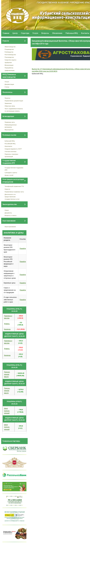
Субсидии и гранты (11, 172)
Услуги (35, 33)
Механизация (9, 65)
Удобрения (8, 62)
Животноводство (10, 46)
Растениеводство (10, 54)
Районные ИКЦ (72, 33)
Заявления (8, 103)
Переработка (9, 68)
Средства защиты (10, 60)
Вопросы (45, 33)
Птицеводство (9, 49)
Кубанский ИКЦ (10, 141)
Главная (6, 33)
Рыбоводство (9, 52)
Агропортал (8, 146)
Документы (8, 213)
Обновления (57, 33)
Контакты (85, 33)
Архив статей (9, 175)
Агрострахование (10, 226)
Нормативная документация (14, 100)
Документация (9, 84)
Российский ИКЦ (10, 143)
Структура (25, 33)
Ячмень (7, 324)
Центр (15, 33)
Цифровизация (10, 70)
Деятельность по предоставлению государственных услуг (12, 197)
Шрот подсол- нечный (7, 410)
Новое (7, 210)
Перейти (23, 248)
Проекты (7, 98)
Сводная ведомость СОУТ (13, 149)
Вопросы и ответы (10, 215)
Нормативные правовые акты (14, 191)
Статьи (7, 87)
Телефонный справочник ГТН (14, 186)
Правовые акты (10, 122)
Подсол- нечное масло (7, 374)
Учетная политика (10, 151)
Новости (7, 189)
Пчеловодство (9, 57)
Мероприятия (9, 129)
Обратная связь (10, 106)
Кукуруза (7, 329)
